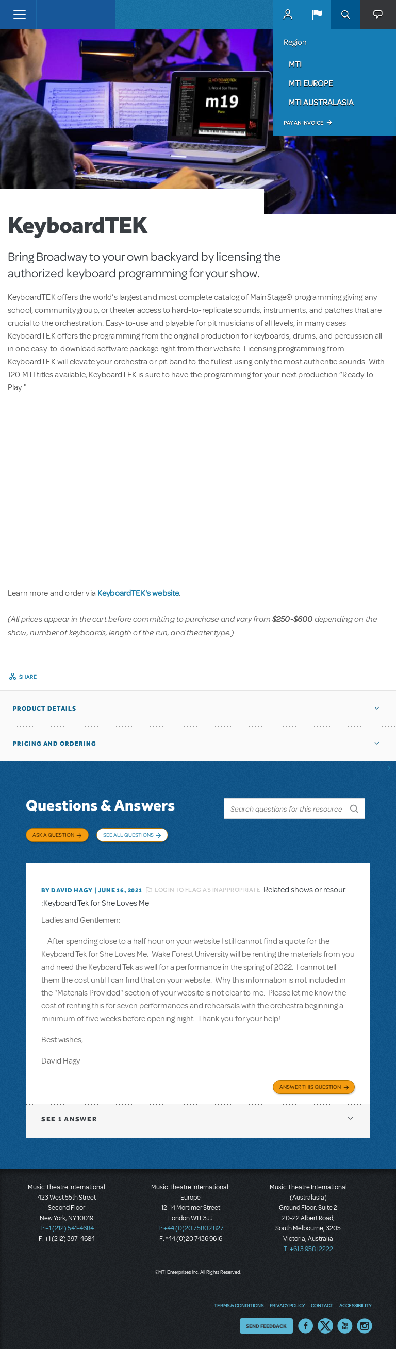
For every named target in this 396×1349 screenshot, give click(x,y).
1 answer (69, 1119)
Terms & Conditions (238, 1305)
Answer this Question (310, 1086)
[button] (316, 14)
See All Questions (128, 834)
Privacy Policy (287, 1305)
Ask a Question (53, 834)
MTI (295, 64)
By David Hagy (66, 890)
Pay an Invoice (303, 122)
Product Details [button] (44, 708)
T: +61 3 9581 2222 (308, 1249)
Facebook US (306, 1326)
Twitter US (325, 1326)
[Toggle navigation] (19, 14)
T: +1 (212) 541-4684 (66, 1228)
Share (28, 676)
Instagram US (364, 1326)
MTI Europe (311, 83)
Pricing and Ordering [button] (54, 743)
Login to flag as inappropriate (207, 890)
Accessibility (355, 1305)
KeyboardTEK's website (138, 592)
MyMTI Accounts (287, 14)
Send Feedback (266, 1326)
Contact (322, 1305)
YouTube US (345, 1326)
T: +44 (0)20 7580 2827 (190, 1228)
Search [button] (345, 14)
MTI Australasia (321, 102)
